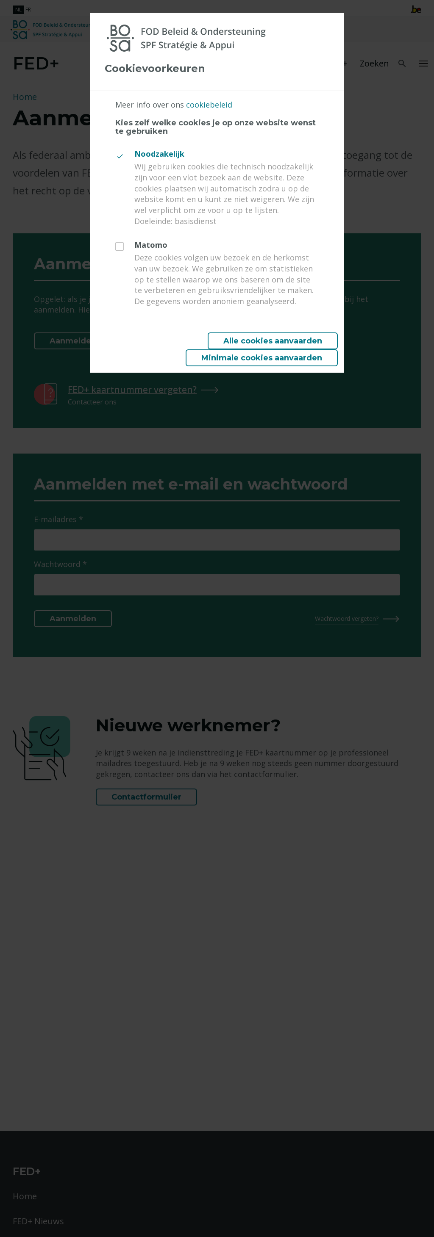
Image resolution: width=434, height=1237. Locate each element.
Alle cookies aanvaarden (272, 341)
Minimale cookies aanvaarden (261, 358)
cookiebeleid (209, 105)
